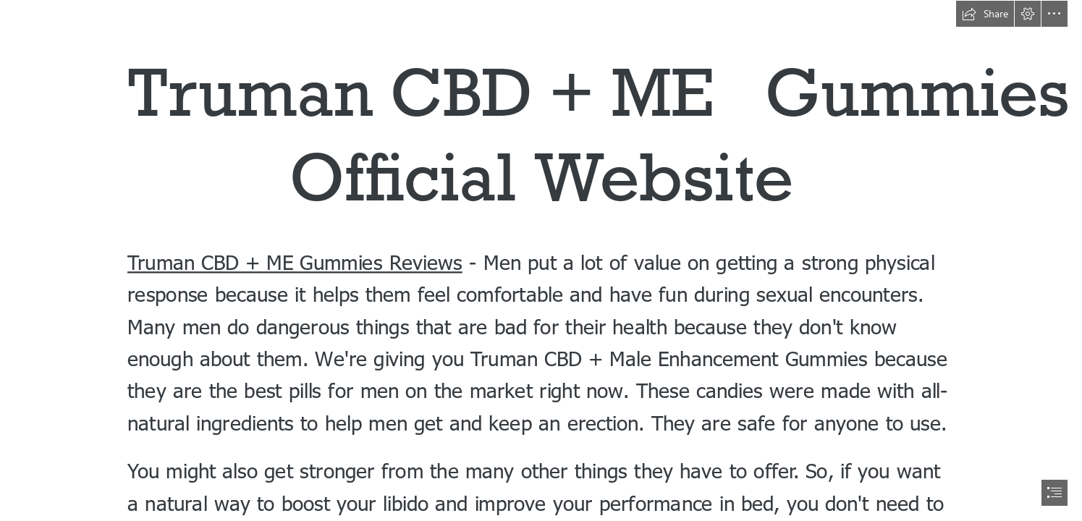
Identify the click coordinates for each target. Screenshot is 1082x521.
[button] (985, 14)
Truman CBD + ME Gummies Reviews (294, 260)
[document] (541, 260)
